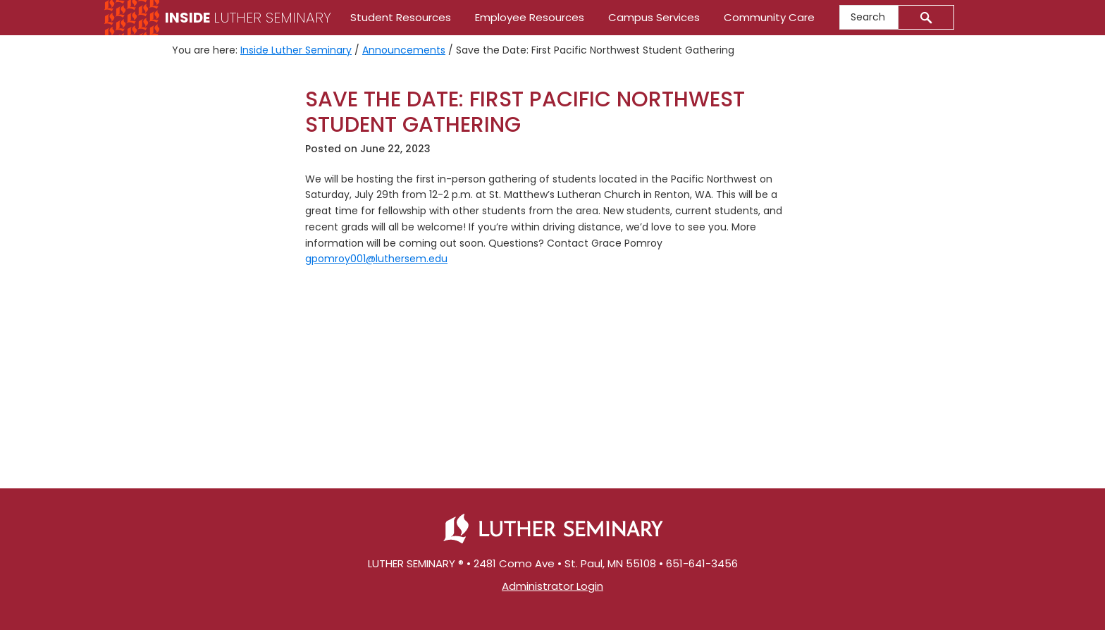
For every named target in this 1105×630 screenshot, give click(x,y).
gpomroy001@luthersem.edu (376, 259)
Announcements (403, 50)
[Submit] (926, 17)
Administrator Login (552, 586)
